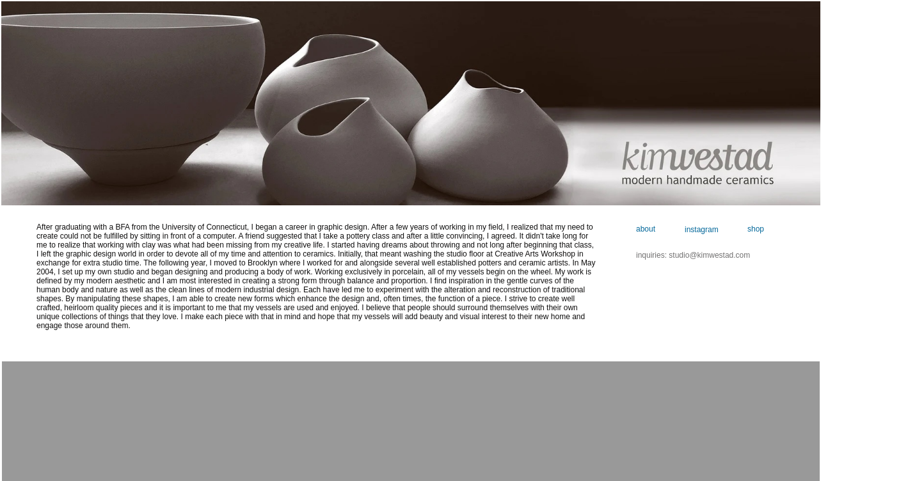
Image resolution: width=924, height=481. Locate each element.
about (645, 229)
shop (755, 229)
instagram (703, 229)
